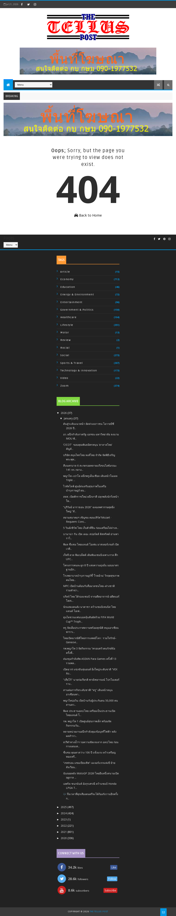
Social (64, 355)
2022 (64, 825)
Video (64, 378)
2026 (64, 413)
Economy (67, 279)
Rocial (65, 347)
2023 (64, 819)
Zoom (64, 385)
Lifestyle (66, 325)
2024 (64, 813)
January (68, 418)
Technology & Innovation (78, 370)
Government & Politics (77, 309)
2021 (64, 832)
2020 (64, 838)
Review (65, 340)
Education (67, 287)
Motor (64, 332)
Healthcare (68, 317)
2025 (64, 807)
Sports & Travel (71, 363)
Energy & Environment (77, 294)
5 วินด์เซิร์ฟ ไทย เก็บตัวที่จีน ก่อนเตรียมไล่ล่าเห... (90, 528)
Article (65, 271)
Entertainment (71, 302)
